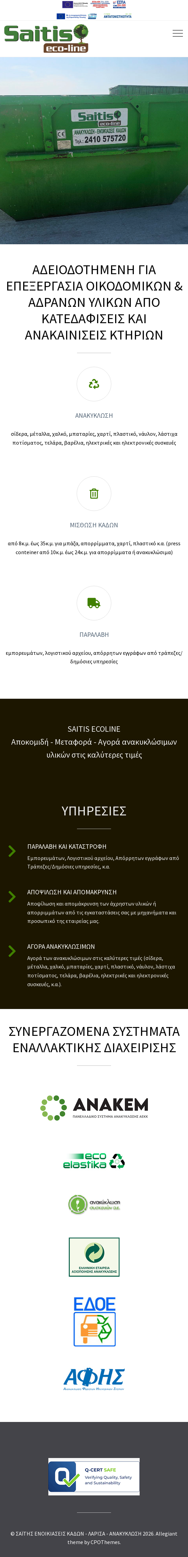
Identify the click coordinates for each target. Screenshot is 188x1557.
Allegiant (166, 1533)
